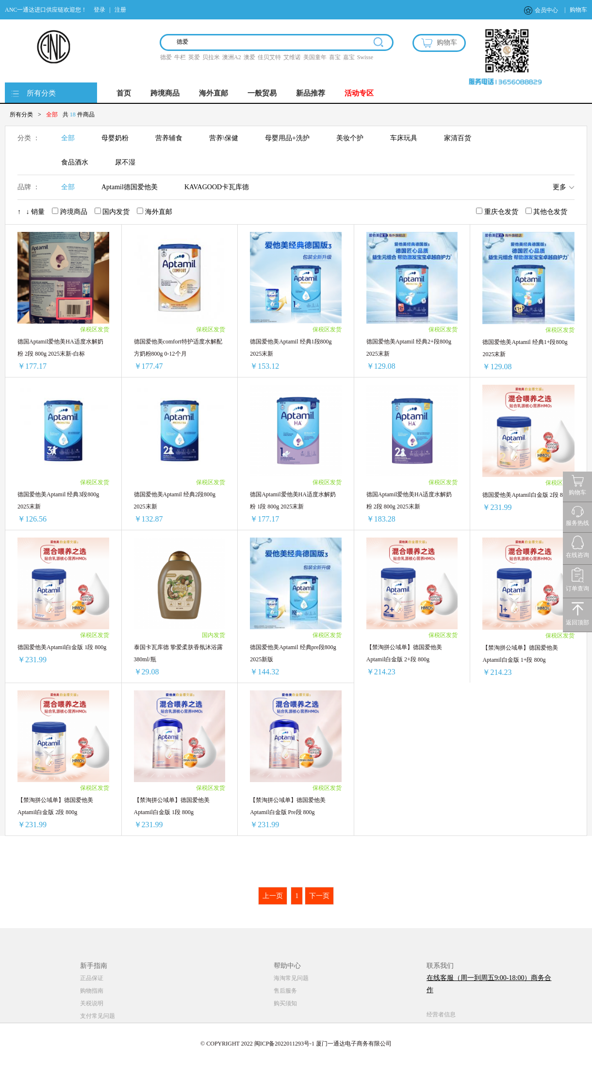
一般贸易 (262, 93)
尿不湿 (125, 162)
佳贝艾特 (269, 57)
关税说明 (91, 1003)
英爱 (194, 57)
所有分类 (41, 93)
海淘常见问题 (291, 978)
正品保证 (91, 978)
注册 (120, 9)
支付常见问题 (97, 1016)
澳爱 (249, 57)
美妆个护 (349, 138)
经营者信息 (441, 1014)
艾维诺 (292, 57)
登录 (99, 9)
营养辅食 (168, 138)
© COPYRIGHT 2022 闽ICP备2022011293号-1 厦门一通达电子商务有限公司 (296, 1043)
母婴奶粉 (115, 138)
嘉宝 (349, 57)
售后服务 (285, 990)
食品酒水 (74, 162)
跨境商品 (165, 93)
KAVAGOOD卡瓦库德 (216, 187)
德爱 (166, 57)
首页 (123, 93)
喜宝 (335, 57)
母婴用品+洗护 (287, 138)
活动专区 (359, 93)
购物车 (578, 9)
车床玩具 (403, 138)
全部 (68, 138)
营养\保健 (223, 138)
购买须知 (285, 1003)
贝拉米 (211, 57)
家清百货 (457, 138)
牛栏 (180, 57)
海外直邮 (213, 93)
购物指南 (91, 990)
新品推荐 (310, 93)
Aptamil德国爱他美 (129, 187)
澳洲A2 (231, 57)
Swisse (365, 57)
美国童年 (315, 57)
